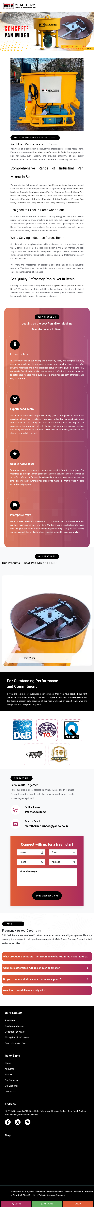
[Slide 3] (52, 47)
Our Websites (12, 1085)
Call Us (16, 1203)
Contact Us (10, 1091)
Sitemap (9, 1074)
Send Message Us (47, 895)
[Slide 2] (47, 47)
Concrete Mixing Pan (15, 1043)
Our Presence (12, 1080)
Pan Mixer (29, 658)
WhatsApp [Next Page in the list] (47, 1203)
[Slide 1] (42, 47)
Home (8, 1063)
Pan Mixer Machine (14, 1026)
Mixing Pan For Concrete (17, 1037)
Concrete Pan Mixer (14, 1031)
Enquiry (77, 1203)
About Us (9, 1069)
